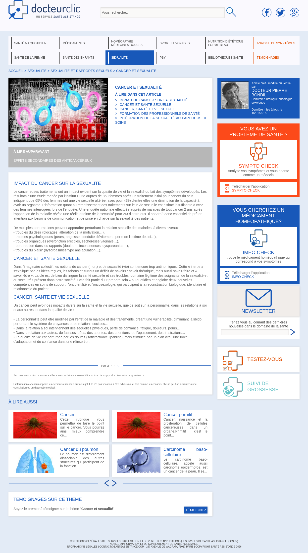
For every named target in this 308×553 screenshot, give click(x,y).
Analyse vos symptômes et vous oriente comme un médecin (258, 159)
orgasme (33, 205)
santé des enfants (78, 57)
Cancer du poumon (79, 449)
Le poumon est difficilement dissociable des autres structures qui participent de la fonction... (58, 460)
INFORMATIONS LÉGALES (81, 546)
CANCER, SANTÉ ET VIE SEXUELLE (149, 109)
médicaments (74, 43)
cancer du (179, 196)
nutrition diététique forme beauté (225, 43)
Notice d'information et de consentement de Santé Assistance (154, 544)
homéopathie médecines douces (127, 43)
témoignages (268, 57)
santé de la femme (29, 57)
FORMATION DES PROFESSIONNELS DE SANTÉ (160, 114)
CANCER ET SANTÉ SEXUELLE (145, 105)
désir (37, 232)
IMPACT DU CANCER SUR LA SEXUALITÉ (154, 100)
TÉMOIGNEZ (196, 510)
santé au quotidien (30, 43)
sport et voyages (175, 43)
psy (163, 57)
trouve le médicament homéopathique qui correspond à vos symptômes (258, 246)
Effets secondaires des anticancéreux (52, 160)
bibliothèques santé (225, 57)
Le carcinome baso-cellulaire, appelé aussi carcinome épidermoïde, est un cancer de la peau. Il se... (162, 460)
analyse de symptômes (276, 43)
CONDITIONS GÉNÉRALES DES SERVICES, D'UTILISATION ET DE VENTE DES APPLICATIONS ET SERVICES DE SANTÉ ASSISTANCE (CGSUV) (154, 541)
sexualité (119, 57)
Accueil (15, 71)
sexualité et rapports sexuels (81, 71)
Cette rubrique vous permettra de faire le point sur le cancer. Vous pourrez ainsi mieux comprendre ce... (58, 425)
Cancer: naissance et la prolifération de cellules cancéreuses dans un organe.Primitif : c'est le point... (162, 425)
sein (190, 196)
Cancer (67, 414)
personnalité (29, 319)
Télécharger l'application (258, 188)
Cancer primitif (177, 414)
